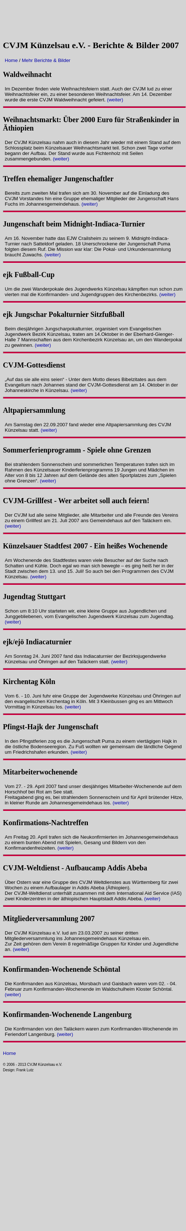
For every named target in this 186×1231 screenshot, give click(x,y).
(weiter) (115, 99)
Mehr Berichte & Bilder (46, 60)
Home (12, 60)
